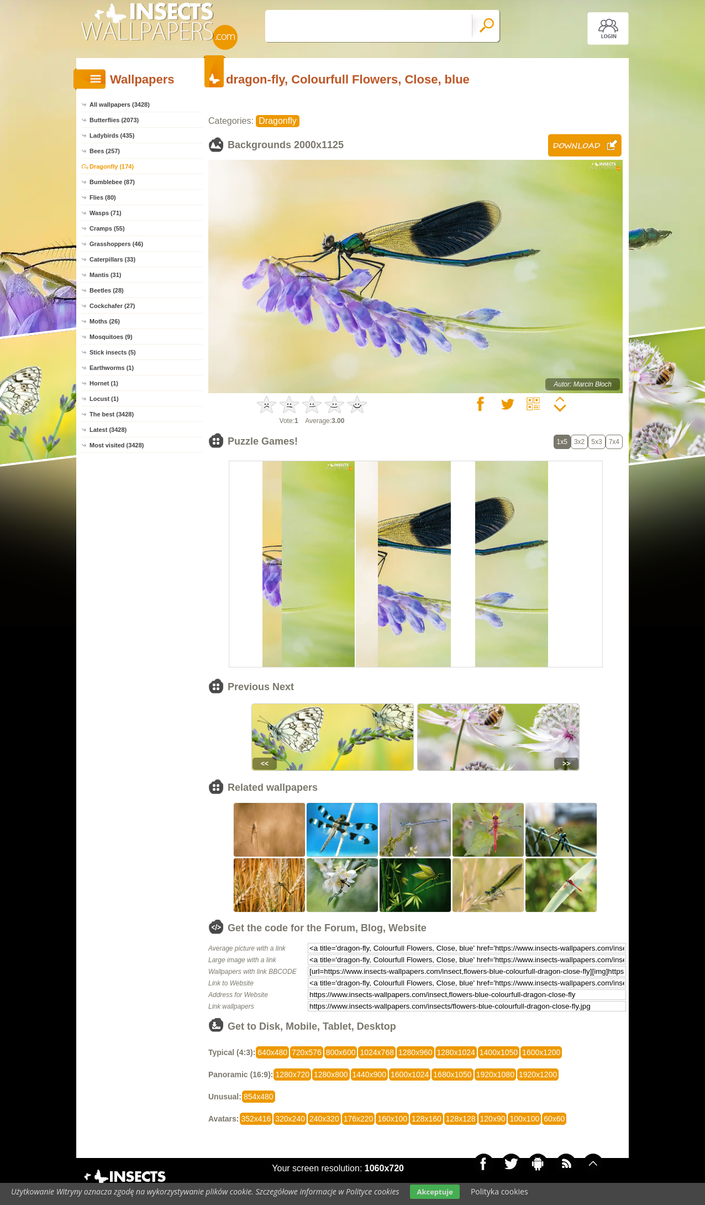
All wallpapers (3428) (120, 104)
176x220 (358, 1118)
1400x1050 (499, 1052)
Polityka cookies (499, 1191)
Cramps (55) (107, 228)
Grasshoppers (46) (116, 244)
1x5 (562, 442)
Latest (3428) (108, 429)
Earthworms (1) (112, 367)
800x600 (341, 1052)
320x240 (290, 1118)
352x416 (256, 1118)
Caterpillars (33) (112, 259)
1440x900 (369, 1074)
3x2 (579, 442)
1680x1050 (452, 1074)
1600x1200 (541, 1052)
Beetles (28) (107, 290)
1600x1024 (410, 1074)
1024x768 (377, 1052)
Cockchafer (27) (112, 305)
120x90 (493, 1118)
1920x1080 (495, 1074)
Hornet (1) (104, 383)
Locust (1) (104, 398)
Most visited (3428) (117, 445)
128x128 (461, 1118)
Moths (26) (105, 321)
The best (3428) (112, 414)
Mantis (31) (105, 275)
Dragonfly (277, 121)
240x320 (324, 1118)
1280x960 (415, 1052)
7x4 (614, 442)
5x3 (596, 442)
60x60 (554, 1118)
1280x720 (292, 1074)
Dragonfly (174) (112, 166)
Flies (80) (103, 197)
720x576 (307, 1052)
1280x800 (331, 1074)
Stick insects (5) (113, 352)
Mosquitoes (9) (111, 336)
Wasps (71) (106, 213)
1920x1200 (538, 1074)
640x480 (272, 1052)
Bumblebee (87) (112, 182)
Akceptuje (435, 1192)
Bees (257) (105, 151)
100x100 (524, 1118)
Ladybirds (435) (112, 135)
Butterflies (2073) (114, 120)
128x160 (426, 1118)
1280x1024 (456, 1052)
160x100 (392, 1118)
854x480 (258, 1096)
